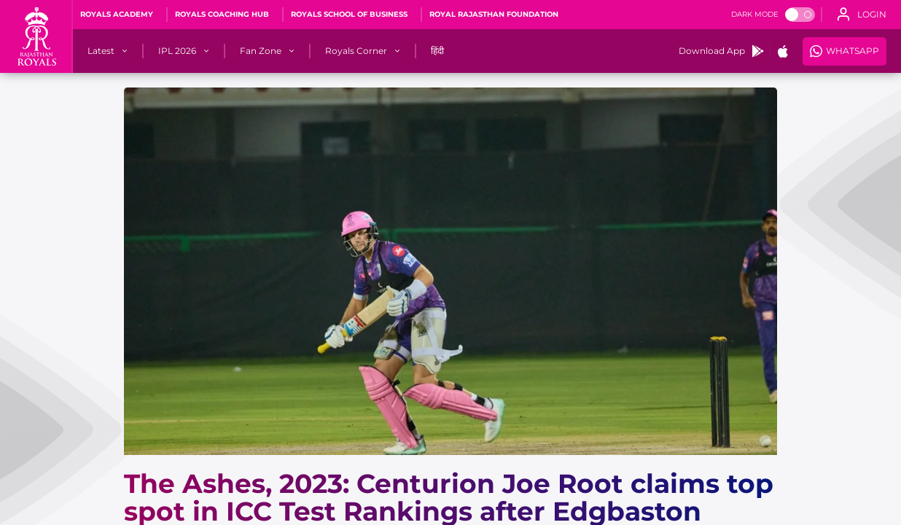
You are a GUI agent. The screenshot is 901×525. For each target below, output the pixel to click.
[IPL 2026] (177, 51)
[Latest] (100, 51)
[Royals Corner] (356, 51)
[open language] (862, 14)
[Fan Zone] (260, 51)
